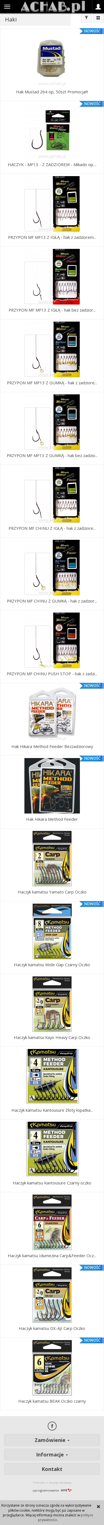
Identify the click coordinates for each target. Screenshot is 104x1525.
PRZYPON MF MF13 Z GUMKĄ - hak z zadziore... (52, 382)
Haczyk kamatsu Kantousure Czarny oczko (52, 1183)
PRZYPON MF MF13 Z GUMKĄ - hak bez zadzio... (52, 455)
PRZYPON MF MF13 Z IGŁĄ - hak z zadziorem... (52, 237)
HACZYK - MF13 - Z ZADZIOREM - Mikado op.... (52, 164)
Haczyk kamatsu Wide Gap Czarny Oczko (52, 964)
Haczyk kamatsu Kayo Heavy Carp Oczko (52, 1037)
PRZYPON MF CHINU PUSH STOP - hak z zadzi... (52, 673)
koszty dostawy (60, 1482)
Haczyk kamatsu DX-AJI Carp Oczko (52, 1328)
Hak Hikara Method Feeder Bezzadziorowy (52, 746)
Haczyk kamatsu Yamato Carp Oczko (52, 892)
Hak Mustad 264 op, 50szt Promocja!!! (52, 91)
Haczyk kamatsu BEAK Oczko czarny (52, 1401)
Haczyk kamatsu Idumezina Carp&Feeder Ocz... (52, 1255)
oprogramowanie (52, 1490)
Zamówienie (52, 1440)
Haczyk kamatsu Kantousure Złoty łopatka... (52, 1110)
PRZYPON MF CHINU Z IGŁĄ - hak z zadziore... (52, 528)
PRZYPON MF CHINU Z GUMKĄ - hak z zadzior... (52, 601)
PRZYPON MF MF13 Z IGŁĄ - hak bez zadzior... (52, 310)
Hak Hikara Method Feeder (52, 819)
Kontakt (52, 1469)
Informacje (52, 1454)
